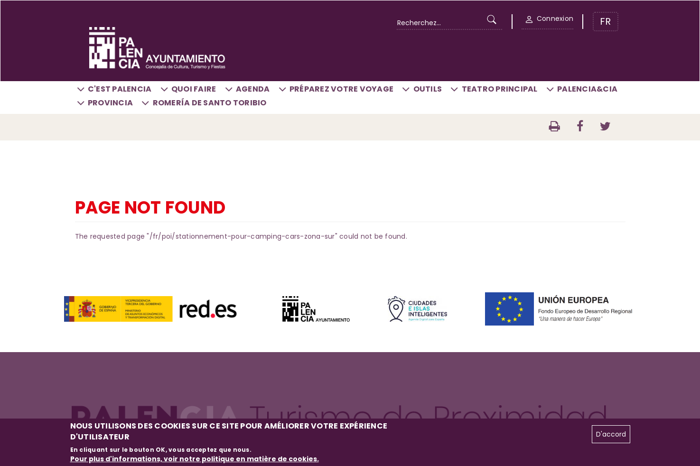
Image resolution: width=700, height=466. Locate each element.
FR (605, 21)
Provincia (110, 102)
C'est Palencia (120, 89)
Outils (427, 89)
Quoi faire (193, 89)
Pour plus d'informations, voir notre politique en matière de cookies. (194, 459)
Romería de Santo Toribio (210, 102)
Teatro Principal (500, 89)
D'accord (611, 434)
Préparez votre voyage (341, 89)
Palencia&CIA (587, 89)
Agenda (253, 89)
